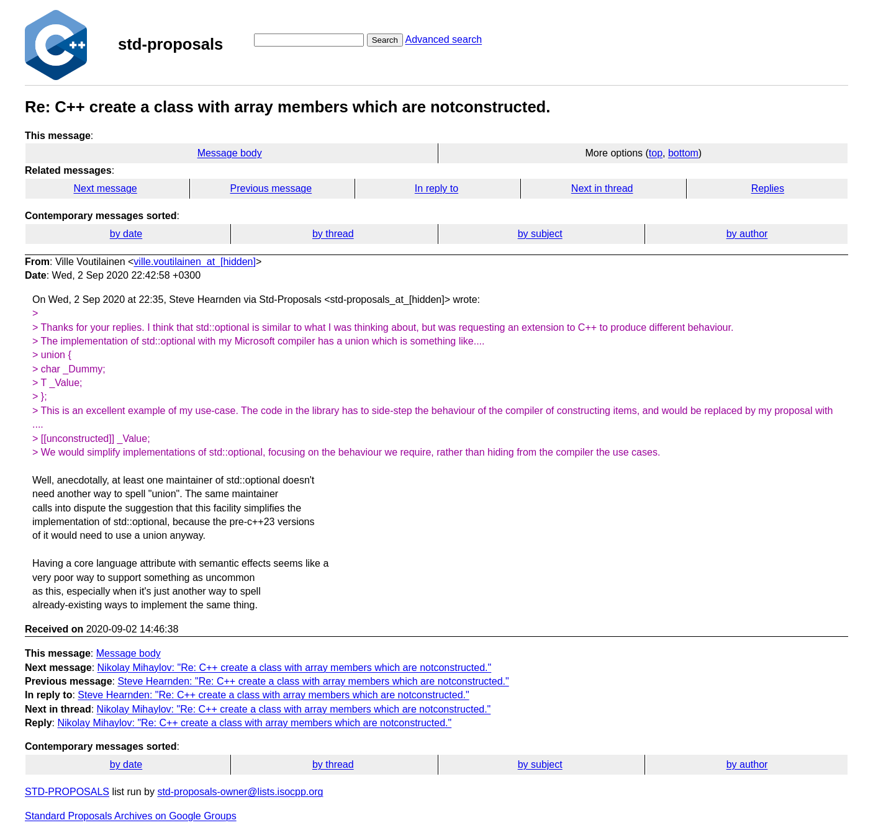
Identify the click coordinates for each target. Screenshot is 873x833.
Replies (767, 188)
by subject (540, 233)
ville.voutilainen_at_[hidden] (194, 261)
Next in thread (602, 188)
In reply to (436, 188)
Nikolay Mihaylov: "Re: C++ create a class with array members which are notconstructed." (294, 667)
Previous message (271, 188)
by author (747, 233)
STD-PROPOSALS (67, 791)
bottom (683, 153)
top (656, 153)
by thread (333, 233)
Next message (105, 188)
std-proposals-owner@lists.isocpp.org (240, 791)
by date (126, 233)
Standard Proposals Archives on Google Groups (131, 816)
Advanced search (443, 39)
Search (385, 40)
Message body (229, 153)
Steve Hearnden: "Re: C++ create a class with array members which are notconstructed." (313, 681)
